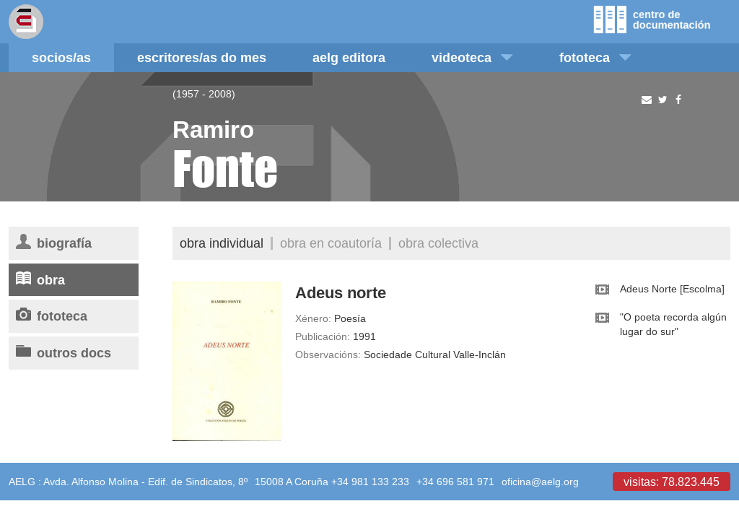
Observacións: (328, 354)
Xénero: (313, 318)
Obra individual (221, 243)
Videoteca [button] (472, 57)
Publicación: (322, 336)
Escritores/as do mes (201, 57)
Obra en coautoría (331, 243)
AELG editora (348, 57)
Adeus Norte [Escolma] (672, 289)
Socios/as (61, 57)
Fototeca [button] (595, 57)
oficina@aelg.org (540, 481)
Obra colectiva (438, 243)
